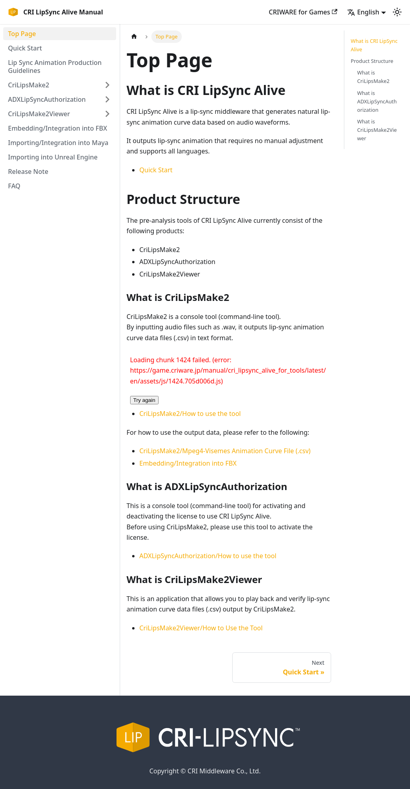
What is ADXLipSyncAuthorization (377, 101)
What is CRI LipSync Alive (374, 45)
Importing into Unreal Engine (53, 157)
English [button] (363, 12)
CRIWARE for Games (303, 12)
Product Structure (372, 61)
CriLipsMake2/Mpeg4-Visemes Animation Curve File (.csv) (225, 450)
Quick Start (25, 48)
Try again (144, 400)
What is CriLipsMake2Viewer (377, 130)
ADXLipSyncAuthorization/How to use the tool (207, 555)
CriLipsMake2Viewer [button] (39, 113)
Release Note (28, 171)
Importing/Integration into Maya (58, 142)
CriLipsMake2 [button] (28, 85)
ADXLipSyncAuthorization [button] (47, 99)
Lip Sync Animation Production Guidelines (55, 66)
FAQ (14, 186)
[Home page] (134, 36)
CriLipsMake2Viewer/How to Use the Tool (201, 628)
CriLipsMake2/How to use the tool (190, 413)
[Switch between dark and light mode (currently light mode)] (397, 12)
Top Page (22, 33)
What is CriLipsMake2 (373, 77)
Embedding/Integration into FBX (57, 128)
